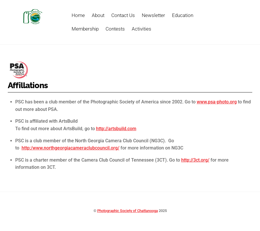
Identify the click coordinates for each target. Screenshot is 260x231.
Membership (85, 29)
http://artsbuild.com (116, 128)
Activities (141, 29)
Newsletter (153, 15)
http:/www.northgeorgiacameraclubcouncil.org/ (70, 148)
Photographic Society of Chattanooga (127, 211)
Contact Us (123, 15)
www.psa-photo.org (217, 102)
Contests (115, 29)
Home (78, 15)
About (98, 15)
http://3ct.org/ (195, 160)
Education (182, 15)
